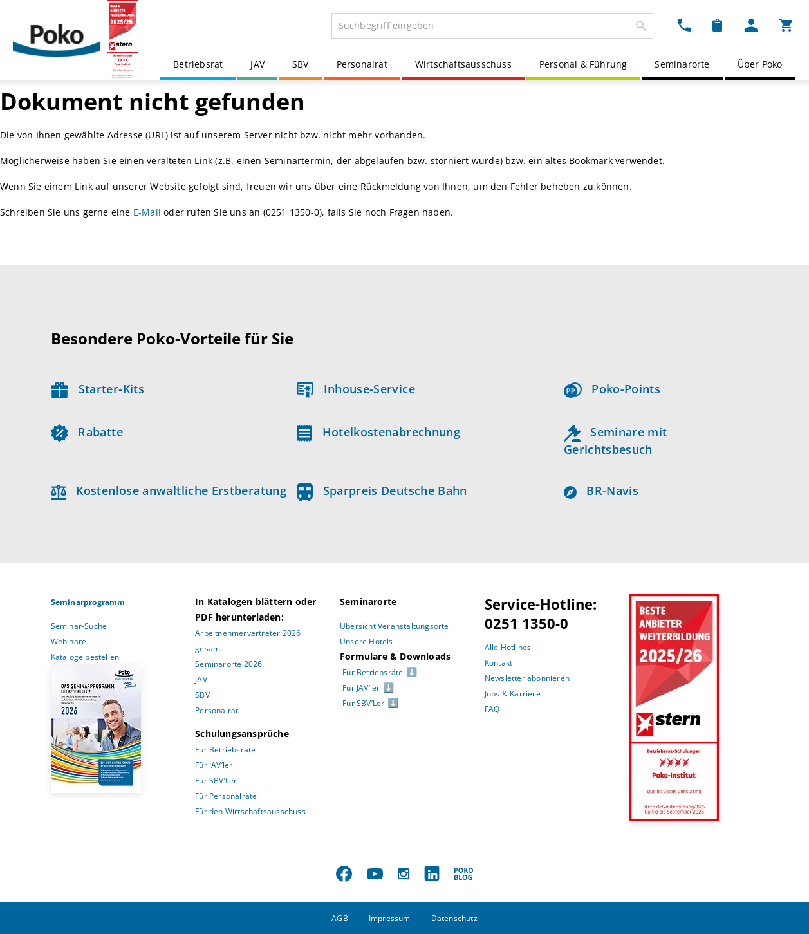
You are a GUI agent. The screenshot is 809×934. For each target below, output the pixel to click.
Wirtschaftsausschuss (463, 64)
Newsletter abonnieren (527, 678)
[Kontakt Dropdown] (684, 24)
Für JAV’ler (213, 765)
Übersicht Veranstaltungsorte (394, 626)
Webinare (69, 641)
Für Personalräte (226, 795)
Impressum (390, 918)
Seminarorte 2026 (228, 663)
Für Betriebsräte (225, 749)
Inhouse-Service (356, 389)
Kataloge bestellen (85, 656)
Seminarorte (682, 64)
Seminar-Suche (79, 626)
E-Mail (147, 212)
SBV (300, 64)
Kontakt (498, 662)
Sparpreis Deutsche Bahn (382, 490)
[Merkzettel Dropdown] (717, 24)
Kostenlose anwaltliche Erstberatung (169, 490)
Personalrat (362, 64)
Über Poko (760, 64)
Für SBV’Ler (216, 780)
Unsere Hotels (366, 641)
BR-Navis (601, 490)
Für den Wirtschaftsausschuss (250, 811)
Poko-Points (612, 389)
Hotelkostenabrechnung (378, 432)
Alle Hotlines (508, 647)
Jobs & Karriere (513, 693)
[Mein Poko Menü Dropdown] (751, 24)
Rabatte (87, 432)
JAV (257, 64)
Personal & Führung (583, 64)
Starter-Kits (97, 389)
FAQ (492, 709)
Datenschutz (454, 918)
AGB (339, 918)
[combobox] (492, 26)
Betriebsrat (198, 64)
